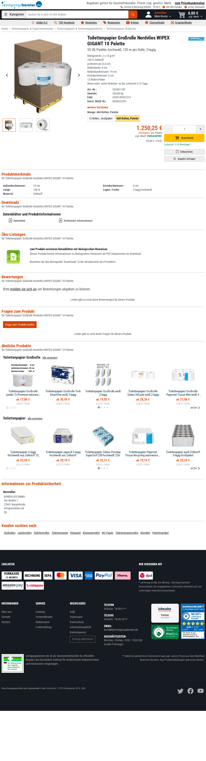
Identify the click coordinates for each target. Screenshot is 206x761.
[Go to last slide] (7, 75)
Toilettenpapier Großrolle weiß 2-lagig (103, 393)
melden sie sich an (23, 289)
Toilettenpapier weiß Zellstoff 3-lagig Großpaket (183, 453)
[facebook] (190, 691)
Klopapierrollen (91, 532)
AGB (72, 611)
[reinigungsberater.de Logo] (22, 4)
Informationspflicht (80, 627)
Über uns (7, 611)
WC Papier (107, 532)
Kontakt (6, 616)
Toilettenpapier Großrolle (121, 28)
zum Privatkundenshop (190, 3)
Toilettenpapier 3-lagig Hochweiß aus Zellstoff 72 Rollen (23, 455)
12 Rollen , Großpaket (100, 118)
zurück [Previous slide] (11, 407)
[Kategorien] (14, 14)
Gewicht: (92, 93)
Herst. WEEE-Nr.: (97, 101)
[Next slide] (78, 75)
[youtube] (201, 691)
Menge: (102, 112)
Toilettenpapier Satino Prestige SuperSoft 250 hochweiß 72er (103, 453)
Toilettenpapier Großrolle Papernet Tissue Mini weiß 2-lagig (183, 394)
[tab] (99, 407)
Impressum (76, 616)
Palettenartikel (160, 532)
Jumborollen (25, 532)
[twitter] (180, 691)
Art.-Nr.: (92, 89)
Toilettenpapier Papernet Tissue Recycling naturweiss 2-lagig (143, 455)
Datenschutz (77, 622)
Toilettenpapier (60, 532)
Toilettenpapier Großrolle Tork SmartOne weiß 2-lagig (63, 393)
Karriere (6, 622)
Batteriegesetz (78, 632)
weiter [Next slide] (195, 407)
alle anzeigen (49, 357)
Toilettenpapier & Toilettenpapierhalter (80, 28)
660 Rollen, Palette (127, 118)
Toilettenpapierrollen (126, 532)
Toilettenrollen (41, 532)
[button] (157, 14)
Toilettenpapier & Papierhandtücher (32, 28)
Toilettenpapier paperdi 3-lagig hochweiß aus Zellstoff (63, 453)
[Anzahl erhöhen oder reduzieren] (184, 129)
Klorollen (145, 532)
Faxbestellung (44, 627)
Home (5, 28)
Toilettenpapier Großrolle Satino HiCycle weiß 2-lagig (143, 393)
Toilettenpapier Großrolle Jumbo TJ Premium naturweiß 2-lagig (23, 394)
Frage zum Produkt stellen (19, 324)
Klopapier (75, 532)
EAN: (90, 97)
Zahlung (40, 611)
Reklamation (43, 622)
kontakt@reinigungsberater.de (121, 629)
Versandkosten (44, 616)
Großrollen (9, 532)
